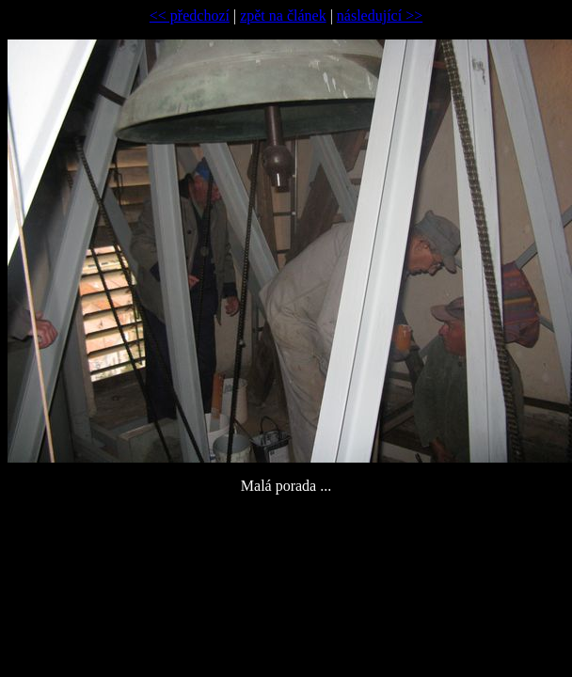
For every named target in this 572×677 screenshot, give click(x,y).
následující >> (379, 16)
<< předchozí (190, 16)
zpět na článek (283, 16)
